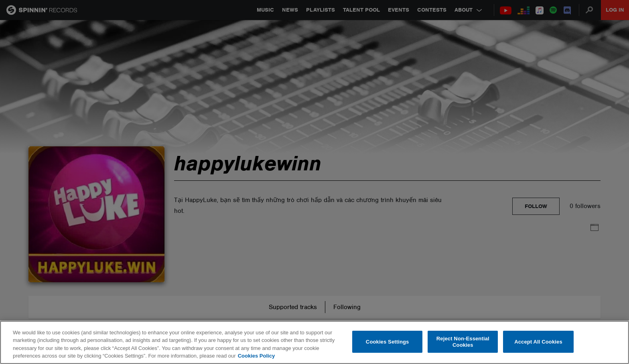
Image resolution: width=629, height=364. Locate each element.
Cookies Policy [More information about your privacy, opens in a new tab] (256, 356)
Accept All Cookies (538, 342)
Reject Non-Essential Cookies (462, 342)
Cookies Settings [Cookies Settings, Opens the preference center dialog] (387, 342)
